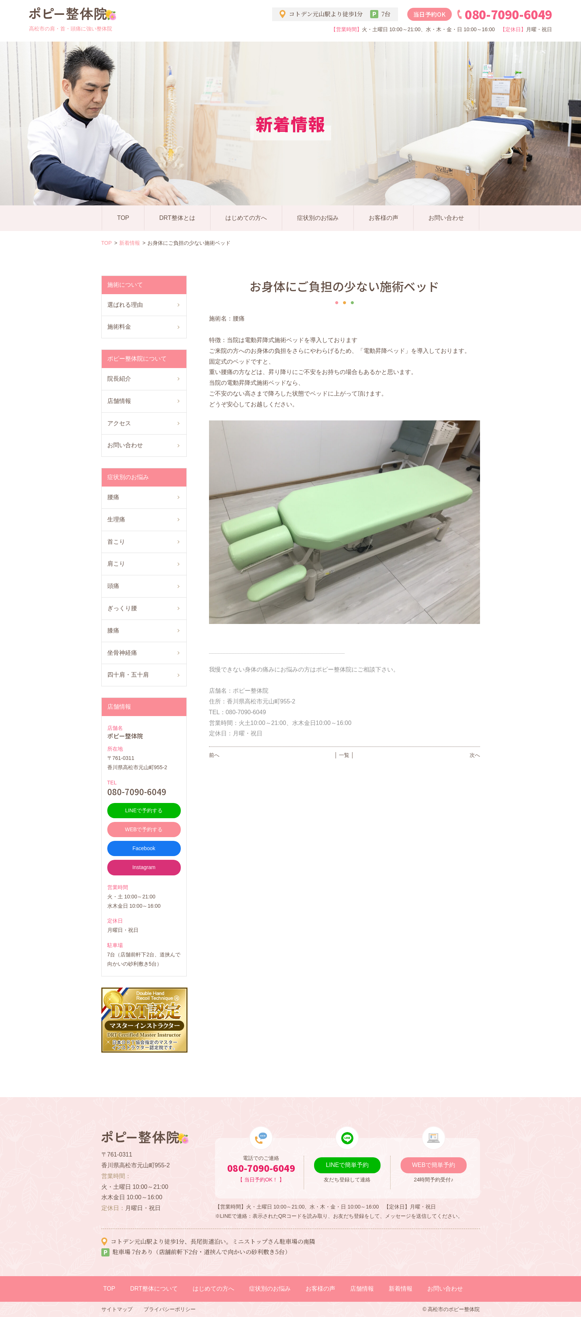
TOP (123, 218)
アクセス (119, 423)
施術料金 (119, 326)
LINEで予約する (144, 810)
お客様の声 (383, 218)
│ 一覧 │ (344, 755)
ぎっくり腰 (122, 608)
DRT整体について (154, 1288)
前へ (214, 755)
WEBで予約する (144, 829)
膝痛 (113, 630)
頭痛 (113, 586)
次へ (475, 755)
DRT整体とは (177, 218)
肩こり (116, 563)
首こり (116, 542)
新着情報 (129, 243)
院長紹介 (119, 378)
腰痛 (113, 497)
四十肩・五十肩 (128, 674)
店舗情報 (119, 401)
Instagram (143, 867)
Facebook (144, 848)
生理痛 (116, 519)
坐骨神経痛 (122, 653)
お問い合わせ (446, 218)
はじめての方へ (246, 218)
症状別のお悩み (318, 218)
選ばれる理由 (125, 305)
